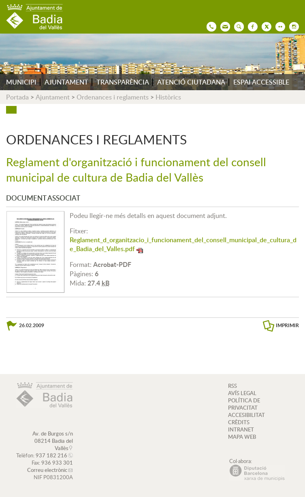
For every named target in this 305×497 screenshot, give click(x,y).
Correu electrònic (47, 470)
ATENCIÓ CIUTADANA (191, 82)
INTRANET (241, 429)
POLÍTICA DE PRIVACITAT (244, 404)
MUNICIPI (21, 82)
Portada (17, 97)
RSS (232, 385)
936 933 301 (57, 462)
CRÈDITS (239, 422)
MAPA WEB (242, 436)
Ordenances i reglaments (113, 97)
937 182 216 (51, 455)
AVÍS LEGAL (242, 393)
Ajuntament (53, 97)
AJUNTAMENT (66, 82)
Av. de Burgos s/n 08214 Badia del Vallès (52, 441)
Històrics (168, 97)
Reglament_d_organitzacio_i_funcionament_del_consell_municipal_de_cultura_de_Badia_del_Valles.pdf (183, 244)
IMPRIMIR (287, 325)
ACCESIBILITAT (246, 415)
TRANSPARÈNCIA (122, 82)
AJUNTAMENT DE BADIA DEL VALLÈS (34, 17)
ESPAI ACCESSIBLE (261, 82)
